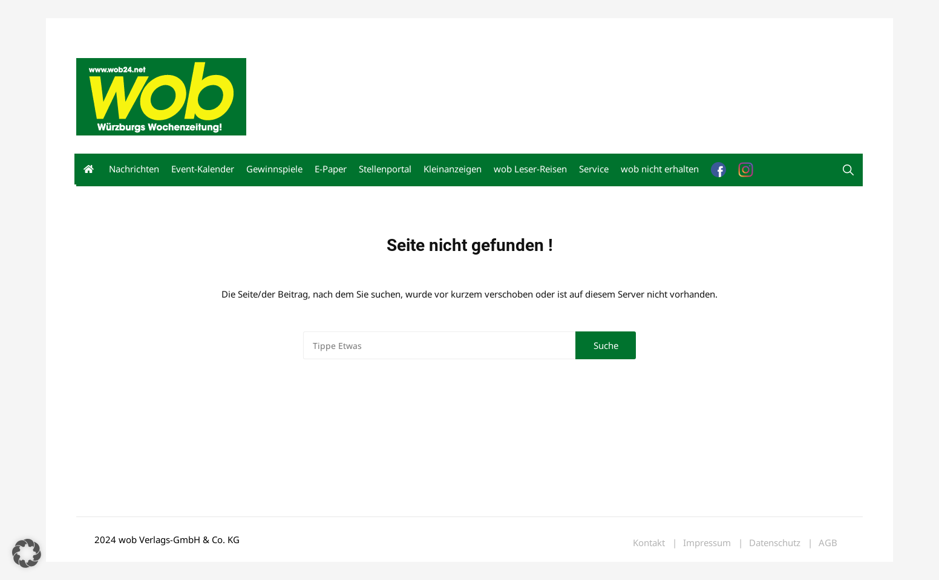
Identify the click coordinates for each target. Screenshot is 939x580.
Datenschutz (774, 542)
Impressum (255, 29)
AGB (828, 542)
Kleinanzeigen (453, 169)
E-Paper (331, 169)
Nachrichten (134, 169)
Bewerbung (303, 29)
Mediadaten (98, 29)
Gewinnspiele (274, 169)
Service (594, 169)
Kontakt (214, 29)
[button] (26, 553)
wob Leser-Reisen (530, 169)
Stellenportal (385, 169)
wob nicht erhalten (160, 29)
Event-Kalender (202, 169)
